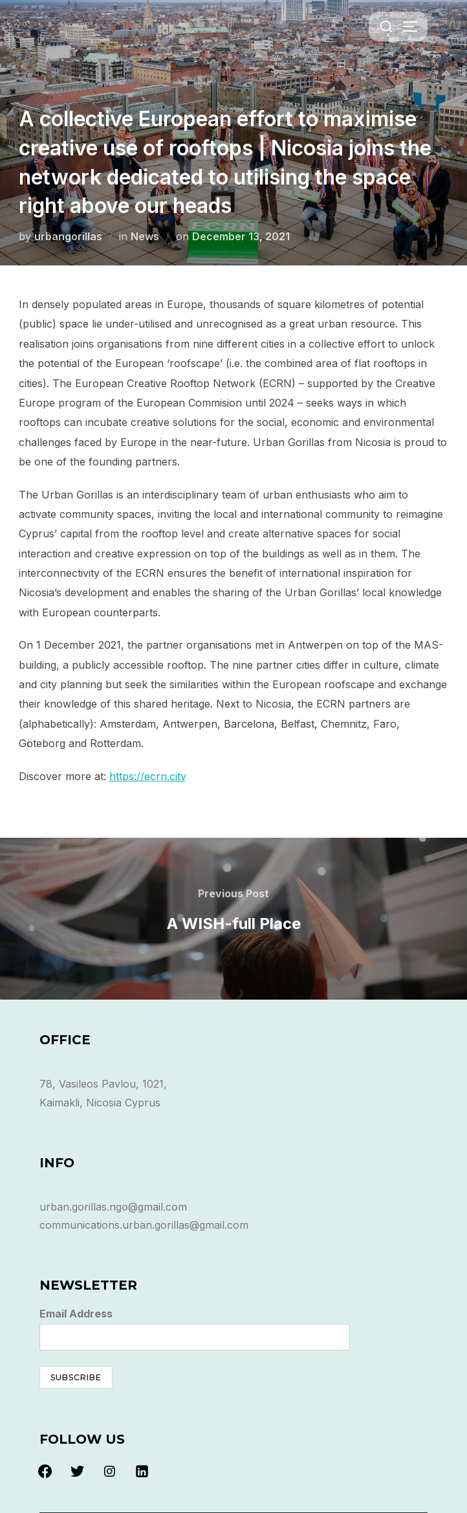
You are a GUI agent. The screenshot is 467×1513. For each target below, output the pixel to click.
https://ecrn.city (147, 776)
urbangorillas (68, 236)
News (145, 236)
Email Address (76, 1313)
